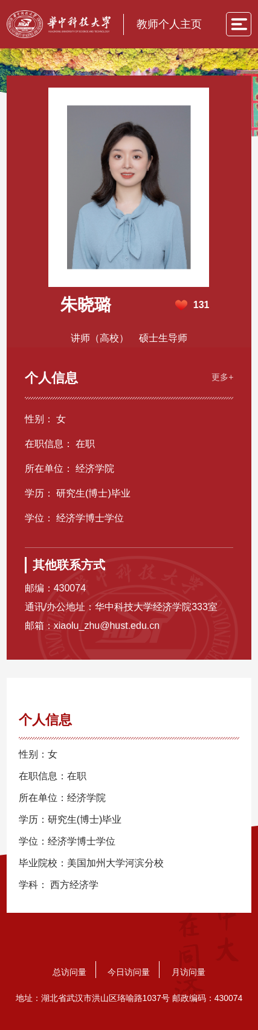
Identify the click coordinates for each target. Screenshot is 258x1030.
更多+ (222, 377)
